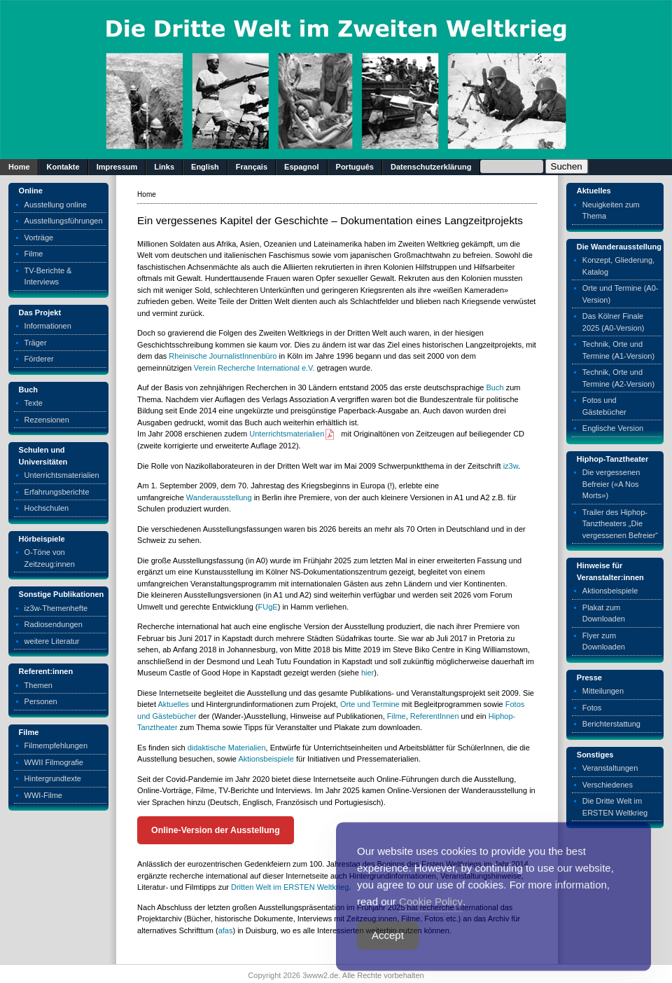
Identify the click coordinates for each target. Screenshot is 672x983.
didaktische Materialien (227, 747)
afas (225, 930)
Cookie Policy (431, 920)
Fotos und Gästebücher (604, 406)
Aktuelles (173, 704)
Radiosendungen (53, 624)
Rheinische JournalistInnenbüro (222, 356)
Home (19, 167)
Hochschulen (46, 508)
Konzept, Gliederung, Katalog (618, 266)
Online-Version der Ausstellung (215, 830)
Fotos (592, 707)
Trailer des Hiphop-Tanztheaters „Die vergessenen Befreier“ (620, 523)
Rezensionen (46, 419)
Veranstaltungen (610, 768)
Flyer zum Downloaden (603, 641)
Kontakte (63, 167)
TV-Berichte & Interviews (48, 276)
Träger (35, 342)
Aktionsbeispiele (266, 759)
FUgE (268, 607)
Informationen (47, 326)
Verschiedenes (607, 785)
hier (367, 672)
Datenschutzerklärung (431, 167)
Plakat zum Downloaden (603, 613)
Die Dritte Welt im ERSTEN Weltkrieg (615, 807)
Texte (33, 403)
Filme (33, 253)
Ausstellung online (55, 204)
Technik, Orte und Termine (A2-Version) (618, 378)
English (205, 167)
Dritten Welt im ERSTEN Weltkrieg (290, 887)
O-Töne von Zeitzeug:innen (49, 558)
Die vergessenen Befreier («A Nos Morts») (611, 484)
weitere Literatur (52, 641)
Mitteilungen (603, 691)
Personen (40, 701)
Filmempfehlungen (56, 745)
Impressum (117, 167)
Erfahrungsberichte (57, 492)
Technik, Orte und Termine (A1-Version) (618, 350)
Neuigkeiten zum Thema (611, 210)
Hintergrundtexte (52, 778)
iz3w (510, 466)
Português (355, 167)
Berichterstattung (611, 724)
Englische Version (612, 428)
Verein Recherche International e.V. (254, 368)
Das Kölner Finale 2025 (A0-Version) (613, 322)
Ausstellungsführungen (63, 220)
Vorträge (39, 237)
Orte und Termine (370, 704)
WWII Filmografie (53, 762)
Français (251, 167)
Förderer (39, 359)
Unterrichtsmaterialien (61, 475)
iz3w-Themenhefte (56, 608)
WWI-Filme (43, 795)
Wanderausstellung (219, 497)
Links (164, 167)
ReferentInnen (434, 716)
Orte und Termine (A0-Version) (620, 294)
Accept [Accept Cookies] (388, 954)
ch (500, 387)
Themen (38, 685)
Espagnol (301, 167)
